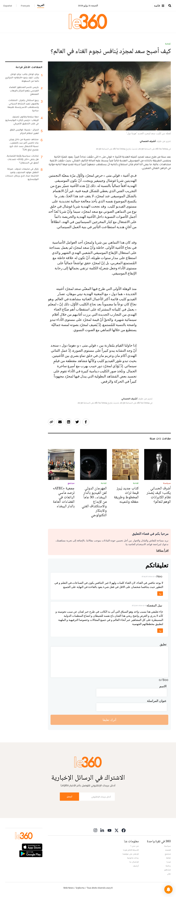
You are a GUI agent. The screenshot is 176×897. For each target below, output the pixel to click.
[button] (168, 889)
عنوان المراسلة (157, 701)
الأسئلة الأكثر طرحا (131, 850)
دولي (169, 873)
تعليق (163, 644)
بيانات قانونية (133, 858)
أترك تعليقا (109, 720)
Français (25, 5)
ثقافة (168, 44)
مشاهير (167, 870)
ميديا (169, 862)
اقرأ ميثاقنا (162, 550)
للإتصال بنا (134, 862)
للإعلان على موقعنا (131, 854)
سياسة (167, 846)
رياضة (168, 866)
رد (160, 593)
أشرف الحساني (148, 141)
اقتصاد (168, 850)
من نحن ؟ (134, 846)
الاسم (163, 686)
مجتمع (168, 854)
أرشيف (136, 866)
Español (7, 5)
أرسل (69, 796)
